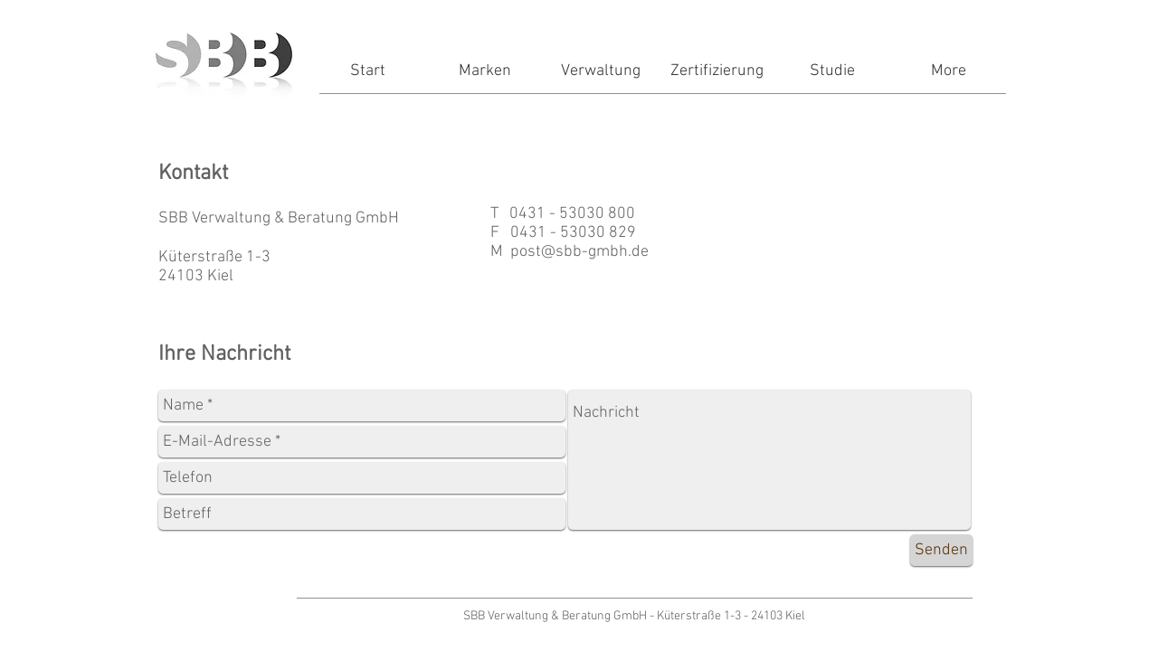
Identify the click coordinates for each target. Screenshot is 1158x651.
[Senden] (941, 550)
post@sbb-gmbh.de (579, 251)
